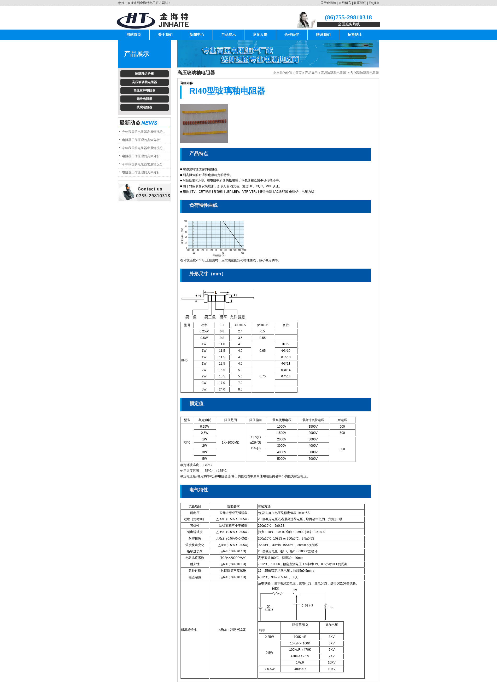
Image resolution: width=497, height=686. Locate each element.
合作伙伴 (291, 35)
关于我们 (165, 35)
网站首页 (133, 35)
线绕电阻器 (144, 107)
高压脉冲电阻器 (144, 90)
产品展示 (228, 35)
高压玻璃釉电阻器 (144, 82)
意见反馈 (260, 35)
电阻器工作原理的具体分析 (141, 140)
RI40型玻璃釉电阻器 (364, 73)
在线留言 (345, 3)
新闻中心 (197, 35)
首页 (298, 73)
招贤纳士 (355, 35)
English (374, 3)
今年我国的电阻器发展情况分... (143, 132)
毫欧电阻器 (144, 99)
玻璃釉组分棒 (144, 74)
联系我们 (360, 3)
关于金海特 (328, 3)
